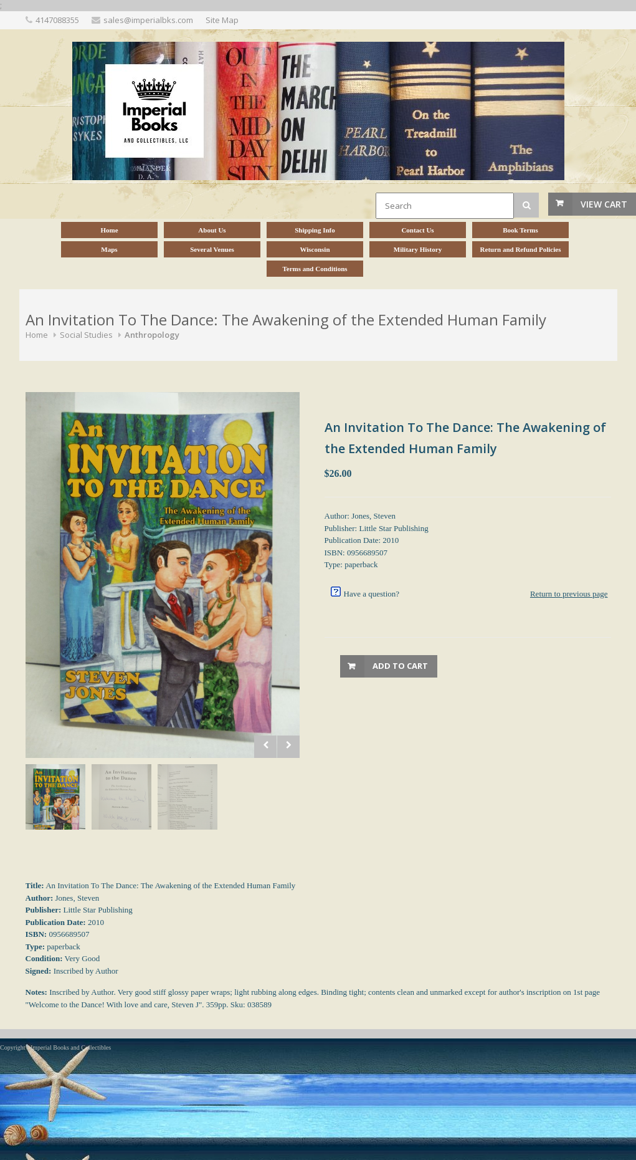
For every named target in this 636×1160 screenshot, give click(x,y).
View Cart (604, 204)
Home (37, 334)
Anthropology (152, 334)
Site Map (222, 20)
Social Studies (86, 334)
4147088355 (57, 20)
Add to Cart (400, 665)
